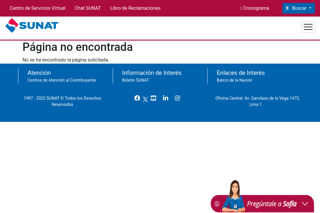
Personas (236, 25)
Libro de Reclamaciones (135, 8)
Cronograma (255, 8)
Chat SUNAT (88, 8)
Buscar (299, 8)
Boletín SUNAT (135, 77)
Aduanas (300, 25)
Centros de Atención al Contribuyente (62, 77)
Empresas (268, 25)
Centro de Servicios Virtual (37, 8)
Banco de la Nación (234, 77)
